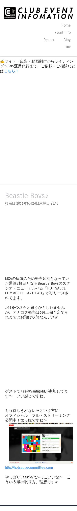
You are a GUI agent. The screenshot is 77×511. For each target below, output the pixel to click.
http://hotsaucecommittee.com (29, 467)
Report (49, 40)
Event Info (62, 32)
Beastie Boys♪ (27, 196)
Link (68, 47)
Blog (67, 40)
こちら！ (11, 71)
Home (66, 25)
